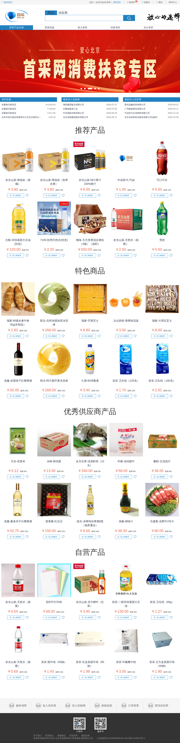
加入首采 (82, 27)
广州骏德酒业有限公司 (135, 109)
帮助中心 (173, 2)
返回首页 (8, 2)
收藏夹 (147, 2)
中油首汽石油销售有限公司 (137, 113)
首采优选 (49, 27)
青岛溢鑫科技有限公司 (135, 104)
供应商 (63, 12)
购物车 (132, 2)
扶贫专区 (115, 27)
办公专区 (148, 27)
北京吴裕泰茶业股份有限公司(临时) (140, 117)
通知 (160, 2)
